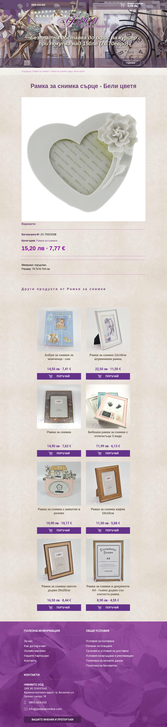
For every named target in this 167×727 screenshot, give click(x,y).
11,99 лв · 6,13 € (108, 446)
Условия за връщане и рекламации (109, 655)
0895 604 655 (38, 5)
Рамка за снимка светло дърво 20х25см (59, 588)
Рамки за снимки (41, 71)
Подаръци (26, 71)
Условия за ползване (100, 641)
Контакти (30, 660)
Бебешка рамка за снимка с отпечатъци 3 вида (108, 434)
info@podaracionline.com (45, 709)
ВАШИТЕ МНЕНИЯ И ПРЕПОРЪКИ (52, 719)
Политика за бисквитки (101, 665)
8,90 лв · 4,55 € (108, 600)
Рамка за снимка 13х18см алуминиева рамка (108, 357)
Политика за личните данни (104, 660)
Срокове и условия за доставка (107, 651)
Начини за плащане (99, 646)
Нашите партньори (36, 655)
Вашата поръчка (136, 4)
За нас (28, 641)
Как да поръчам (35, 646)
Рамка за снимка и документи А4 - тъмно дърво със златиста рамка (107, 590)
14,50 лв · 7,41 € (59, 369)
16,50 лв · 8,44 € (59, 600)
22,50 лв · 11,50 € (108, 369)
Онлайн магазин (35, 651)
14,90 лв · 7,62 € (59, 446)
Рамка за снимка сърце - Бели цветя (68, 71)
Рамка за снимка (59, 432)
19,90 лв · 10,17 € (59, 523)
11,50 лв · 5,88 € (108, 523)
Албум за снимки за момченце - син (59, 357)
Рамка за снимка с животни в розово (59, 511)
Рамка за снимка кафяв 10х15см (108, 511)
